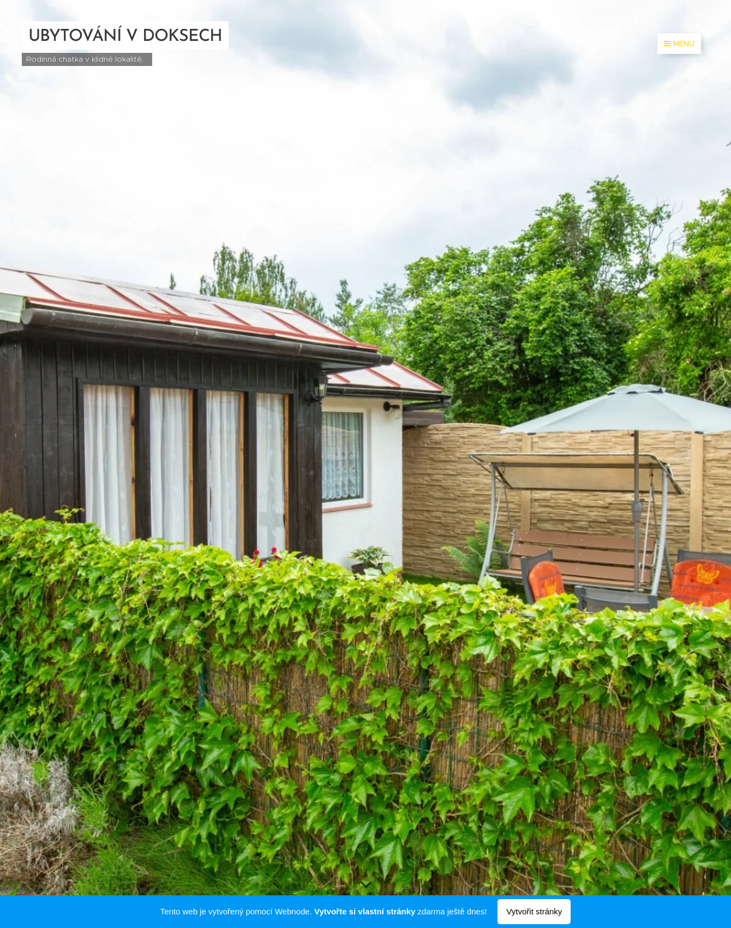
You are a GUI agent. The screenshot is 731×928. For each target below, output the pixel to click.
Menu (679, 44)
